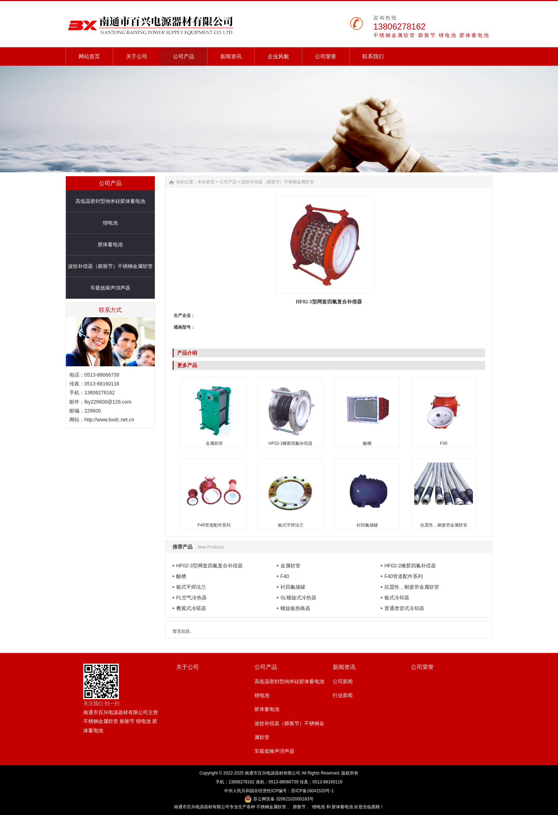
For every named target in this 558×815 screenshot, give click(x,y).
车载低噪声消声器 (110, 288)
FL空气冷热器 (191, 597)
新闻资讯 (344, 667)
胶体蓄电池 (110, 244)
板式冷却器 (396, 597)
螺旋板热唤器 (295, 608)
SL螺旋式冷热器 (298, 597)
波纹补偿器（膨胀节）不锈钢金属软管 (110, 266)
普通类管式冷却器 (404, 608)
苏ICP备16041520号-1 (312, 790)
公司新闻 (343, 681)
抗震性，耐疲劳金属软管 (443, 525)
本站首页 (206, 181)
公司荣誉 (422, 667)
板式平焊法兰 (291, 525)
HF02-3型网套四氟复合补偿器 (209, 565)
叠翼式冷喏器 (191, 608)
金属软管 (214, 443)
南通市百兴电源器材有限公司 (272, 773)
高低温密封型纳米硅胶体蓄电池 (110, 201)
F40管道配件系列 (214, 525)
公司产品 (228, 181)
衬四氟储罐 (367, 525)
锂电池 (110, 223)
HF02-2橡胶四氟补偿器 (290, 443)
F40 (443, 443)
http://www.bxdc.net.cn (109, 419)
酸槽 (367, 443)
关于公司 (187, 667)
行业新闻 (343, 695)
